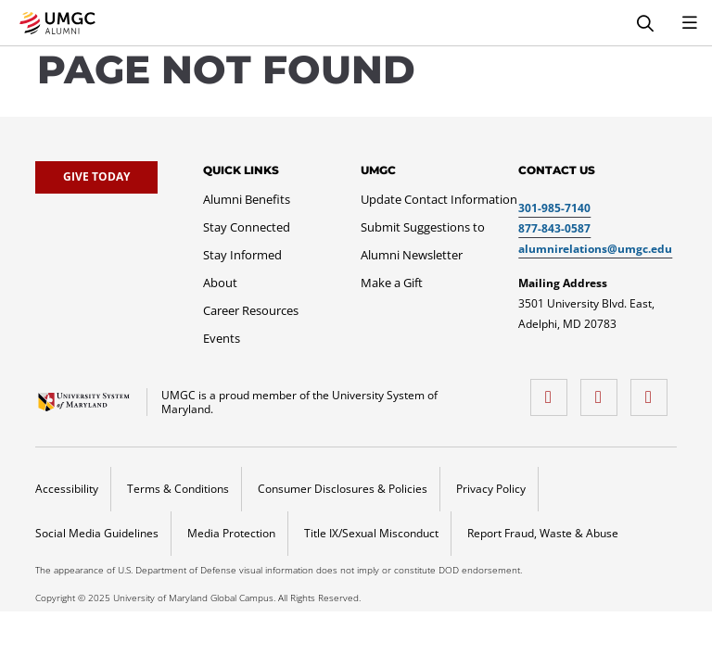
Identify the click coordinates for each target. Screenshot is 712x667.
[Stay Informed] (242, 254)
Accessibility (66, 489)
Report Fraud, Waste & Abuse (542, 533)
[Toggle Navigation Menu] (690, 23)
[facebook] (553, 390)
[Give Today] (96, 177)
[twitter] (603, 390)
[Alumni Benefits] (246, 199)
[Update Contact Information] (439, 199)
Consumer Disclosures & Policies (342, 489)
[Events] (221, 338)
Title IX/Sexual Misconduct (371, 533)
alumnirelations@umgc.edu (595, 249)
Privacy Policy (491, 489)
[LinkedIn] (653, 390)
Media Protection (231, 533)
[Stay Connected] (246, 227)
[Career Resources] (251, 310)
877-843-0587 (554, 228)
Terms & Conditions (178, 489)
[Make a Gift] (392, 282)
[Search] (645, 23)
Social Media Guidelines (97, 533)
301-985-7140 (554, 208)
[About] (220, 282)
